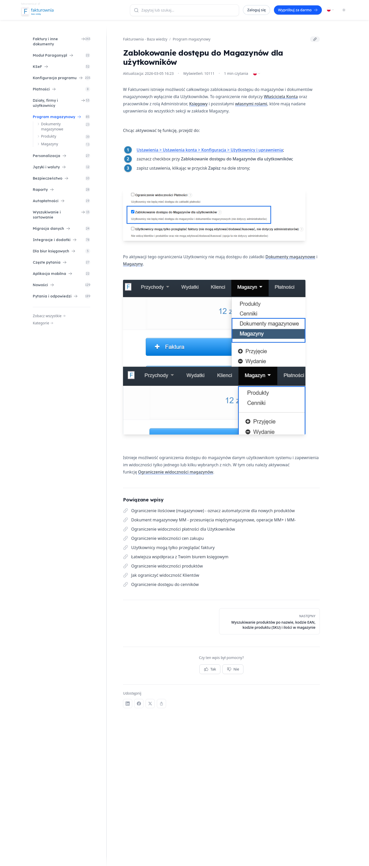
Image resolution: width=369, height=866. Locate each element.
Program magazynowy (191, 39)
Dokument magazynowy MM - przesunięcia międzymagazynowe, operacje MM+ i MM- (213, 520)
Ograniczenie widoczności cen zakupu (167, 538)
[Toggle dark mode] (343, 10)
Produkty (48, 136)
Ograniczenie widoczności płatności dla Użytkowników (183, 529)
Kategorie (43, 323)
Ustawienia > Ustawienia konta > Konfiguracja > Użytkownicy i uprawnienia (210, 150)
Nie (233, 669)
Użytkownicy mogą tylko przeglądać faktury (173, 547)
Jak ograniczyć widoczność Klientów (165, 575)
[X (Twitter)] (150, 703)
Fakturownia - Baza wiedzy (145, 39)
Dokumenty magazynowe (52, 126)
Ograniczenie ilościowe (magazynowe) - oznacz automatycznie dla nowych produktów (213, 510)
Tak (210, 669)
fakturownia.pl (30, 3)
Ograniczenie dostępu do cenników (165, 584)
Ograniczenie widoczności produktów (167, 566)
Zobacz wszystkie (49, 315)
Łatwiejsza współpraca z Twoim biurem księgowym (179, 557)
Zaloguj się (256, 9)
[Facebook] (139, 703)
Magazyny (49, 143)
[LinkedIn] (127, 703)
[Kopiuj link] (315, 39)
